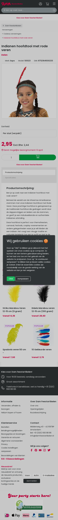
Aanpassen (23, 278)
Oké (11, 278)
